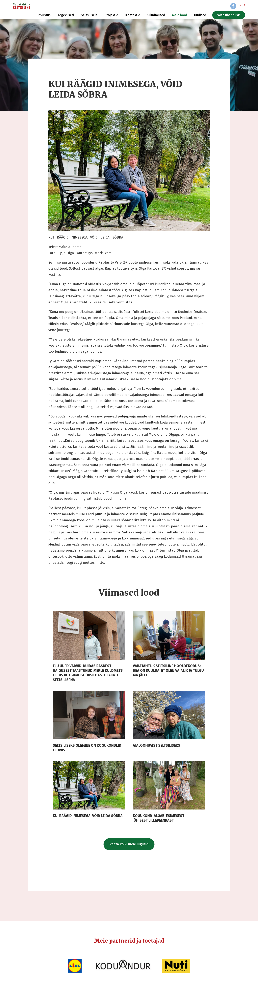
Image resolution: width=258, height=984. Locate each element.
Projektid (111, 15)
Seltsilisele (89, 15)
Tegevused (66, 15)
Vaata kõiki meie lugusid (129, 844)
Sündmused (156, 15)
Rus (242, 5)
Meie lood (179, 15)
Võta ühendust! (228, 15)
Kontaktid (132, 15)
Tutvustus (43, 15)
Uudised (200, 15)
